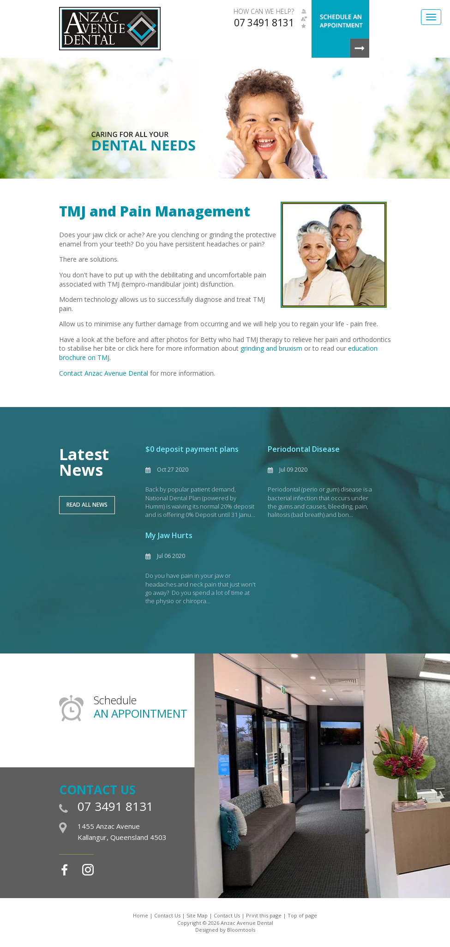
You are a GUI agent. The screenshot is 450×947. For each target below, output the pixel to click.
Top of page (302, 915)
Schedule (140, 707)
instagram (88, 869)
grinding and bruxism (271, 348)
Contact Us (167, 915)
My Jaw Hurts (168, 535)
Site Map (197, 915)
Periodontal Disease (304, 449)
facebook (65, 869)
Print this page (264, 915)
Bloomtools (241, 929)
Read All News (87, 505)
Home (140, 915)
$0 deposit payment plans (192, 449)
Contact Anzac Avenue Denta (103, 373)
